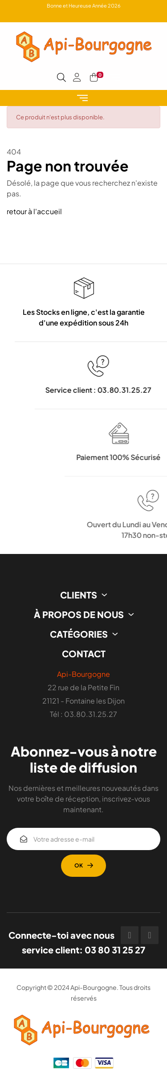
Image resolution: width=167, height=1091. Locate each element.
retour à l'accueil (34, 211)
